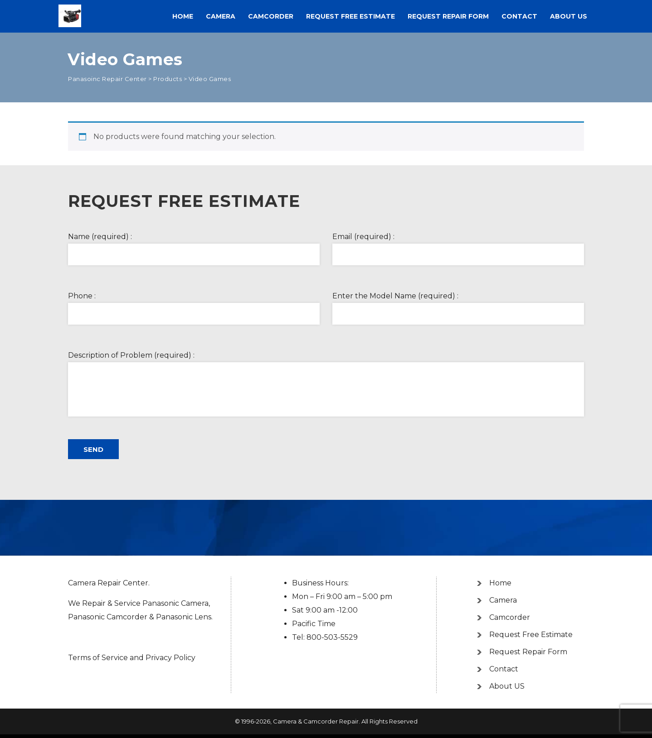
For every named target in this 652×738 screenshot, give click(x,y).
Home (182, 16)
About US (568, 16)
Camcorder (270, 16)
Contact (519, 16)
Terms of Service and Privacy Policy (131, 657)
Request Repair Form (448, 16)
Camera (220, 16)
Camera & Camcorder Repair (316, 721)
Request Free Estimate (350, 16)
